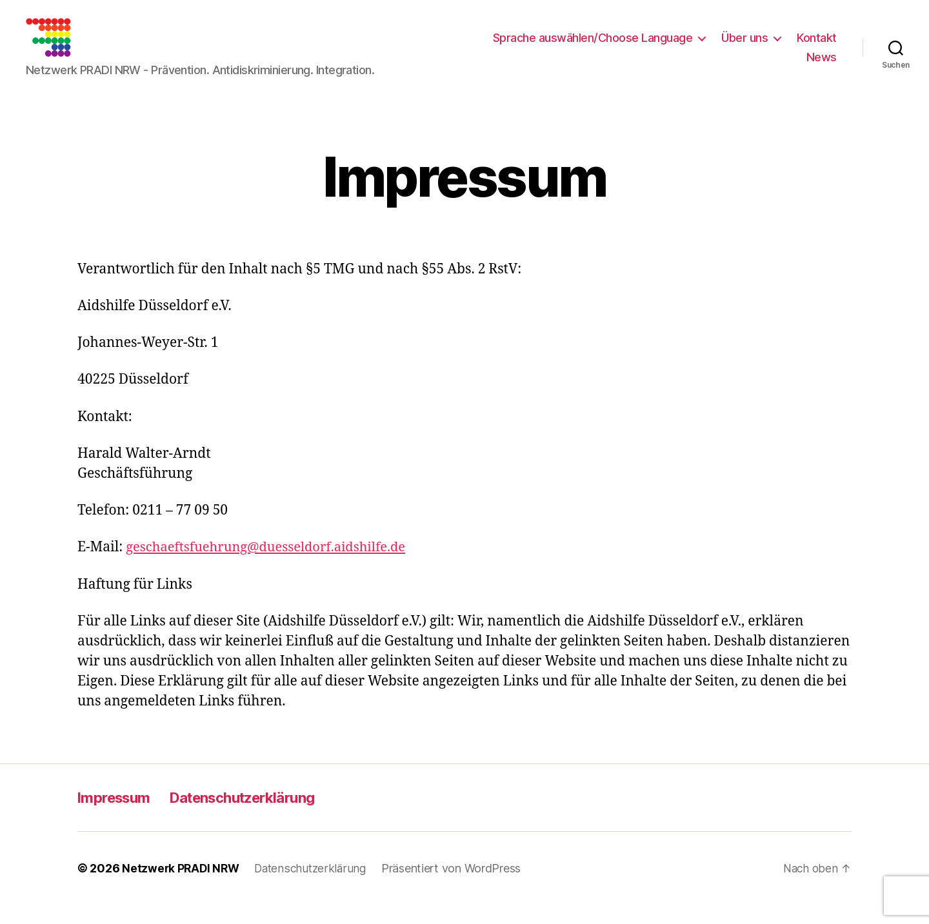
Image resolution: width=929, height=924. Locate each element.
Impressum (117, 816)
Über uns (744, 47)
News (821, 67)
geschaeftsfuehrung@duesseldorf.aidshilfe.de (272, 566)
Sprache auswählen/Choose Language (593, 47)
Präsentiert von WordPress (458, 887)
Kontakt (817, 47)
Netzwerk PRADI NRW (182, 887)
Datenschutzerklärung (257, 816)
